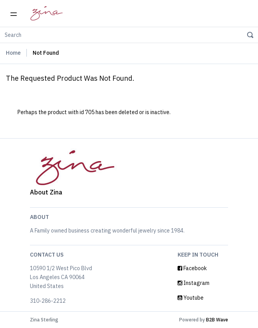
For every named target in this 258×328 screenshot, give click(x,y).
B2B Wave (217, 320)
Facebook (192, 268)
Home (13, 52)
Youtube (191, 297)
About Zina (46, 192)
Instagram (193, 282)
